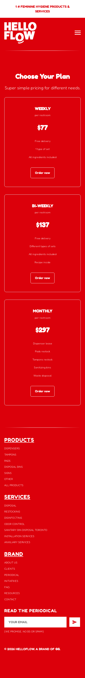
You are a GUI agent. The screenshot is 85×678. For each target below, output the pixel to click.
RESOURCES (12, 593)
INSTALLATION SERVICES (19, 536)
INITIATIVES (11, 580)
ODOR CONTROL (14, 524)
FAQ (7, 587)
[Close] (80, 3)
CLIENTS (9, 568)
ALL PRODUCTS (13, 485)
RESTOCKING (12, 511)
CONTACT (10, 599)
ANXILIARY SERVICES (17, 542)
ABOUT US (10, 562)
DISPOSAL (10, 505)
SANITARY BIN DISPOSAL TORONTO (25, 530)
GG (57, 649)
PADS (7, 460)
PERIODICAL (11, 574)
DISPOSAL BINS (13, 466)
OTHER (8, 479)
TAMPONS (10, 454)
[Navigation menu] (78, 33)
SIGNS (8, 473)
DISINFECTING (13, 517)
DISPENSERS (12, 448)
